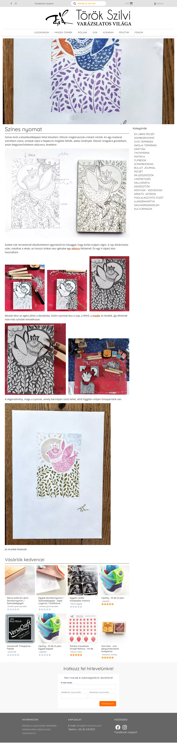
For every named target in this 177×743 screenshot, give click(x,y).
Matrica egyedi (76, 604)
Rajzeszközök (144, 175)
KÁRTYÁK (139, 149)
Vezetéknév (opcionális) (71, 693)
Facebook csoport (44, 3)
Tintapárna (141, 152)
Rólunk (82, 32)
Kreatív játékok (145, 194)
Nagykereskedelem (146, 205)
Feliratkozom (108, 704)
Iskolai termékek (145, 145)
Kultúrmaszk (143, 209)
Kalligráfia (142, 182)
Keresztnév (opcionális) (99, 693)
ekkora (75, 248)
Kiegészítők (142, 186)
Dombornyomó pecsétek (17, 606)
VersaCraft (12, 652)
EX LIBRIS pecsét (144, 134)
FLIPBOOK (140, 160)
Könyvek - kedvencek (148, 190)
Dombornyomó (144, 137)
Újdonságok (41, 32)
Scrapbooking (143, 164)
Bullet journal (145, 167)
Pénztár (124, 32)
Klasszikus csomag (109, 655)
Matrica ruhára (76, 652)
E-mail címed (66, 683)
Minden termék (63, 32)
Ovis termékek (143, 141)
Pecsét (138, 171)
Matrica (139, 156)
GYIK (95, 32)
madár (96, 315)
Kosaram (108, 32)
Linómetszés (142, 179)
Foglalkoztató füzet (149, 197)
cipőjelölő (105, 601)
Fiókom (139, 32)
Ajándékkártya (144, 201)
